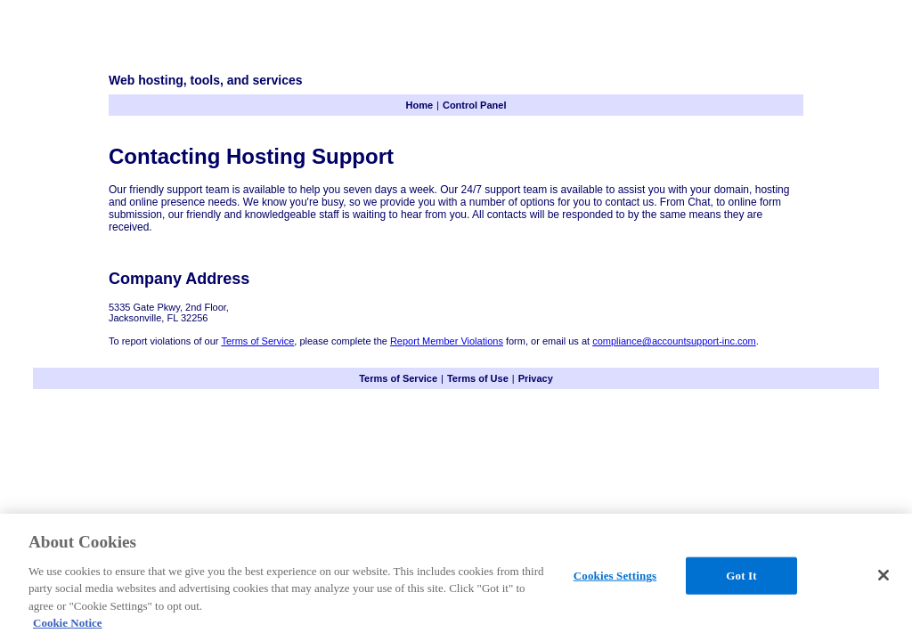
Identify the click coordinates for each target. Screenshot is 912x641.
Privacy (535, 378)
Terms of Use (478, 378)
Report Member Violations (446, 341)
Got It (741, 575)
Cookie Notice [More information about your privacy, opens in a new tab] (67, 622)
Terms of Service (257, 341)
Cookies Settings (615, 575)
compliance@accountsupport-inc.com (674, 341)
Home (420, 105)
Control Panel (475, 105)
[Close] (883, 575)
